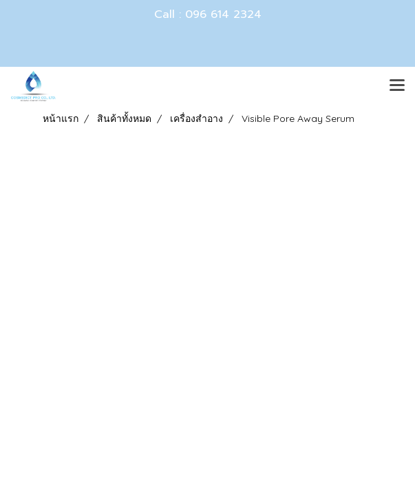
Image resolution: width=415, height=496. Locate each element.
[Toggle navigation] (397, 86)
